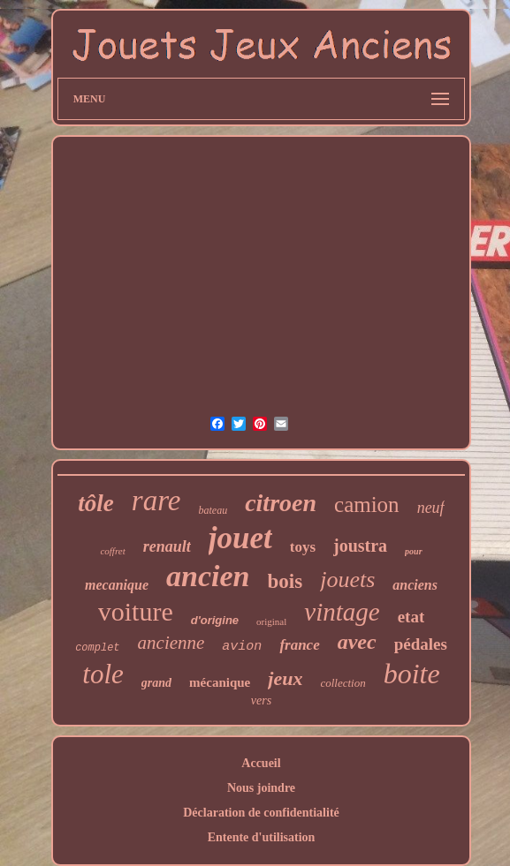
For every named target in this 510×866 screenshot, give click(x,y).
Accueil (260, 763)
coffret (112, 551)
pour (413, 551)
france (299, 644)
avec (357, 641)
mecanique (116, 584)
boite (412, 673)
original (271, 621)
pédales (420, 644)
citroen (280, 502)
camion (367, 504)
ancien (207, 576)
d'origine (215, 620)
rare (156, 500)
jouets (347, 579)
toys (303, 546)
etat (411, 616)
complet (97, 648)
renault (167, 546)
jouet (240, 538)
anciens (415, 584)
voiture (135, 611)
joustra (360, 545)
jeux (285, 678)
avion (242, 646)
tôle (96, 503)
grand (156, 682)
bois (285, 581)
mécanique (219, 682)
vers (261, 700)
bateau (212, 510)
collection (342, 682)
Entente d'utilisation (262, 837)
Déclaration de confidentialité (261, 812)
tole (103, 674)
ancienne (171, 642)
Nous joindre (261, 787)
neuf (431, 507)
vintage (341, 612)
